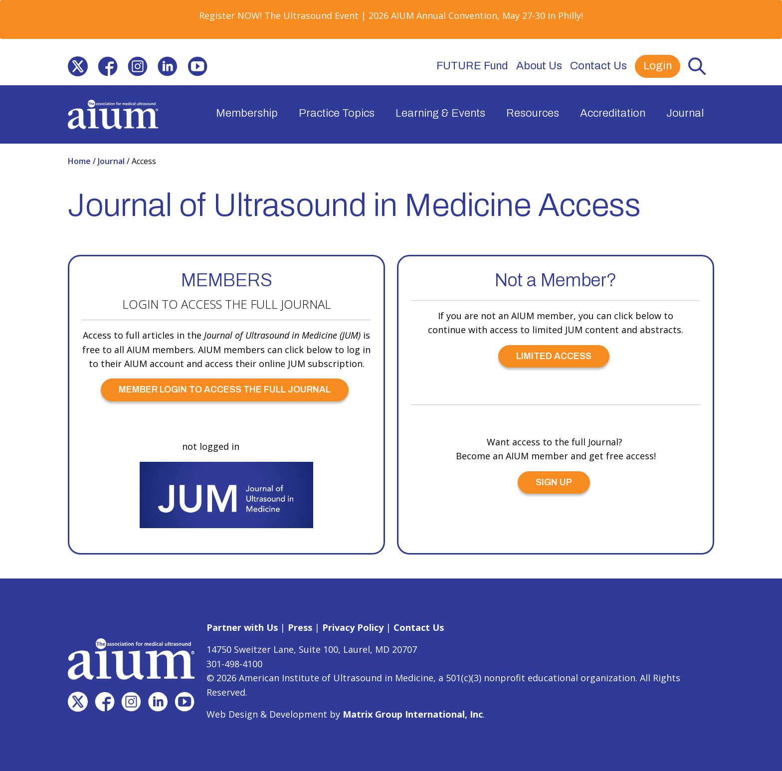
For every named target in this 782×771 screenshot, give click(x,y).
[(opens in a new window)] (78, 66)
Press (300, 627)
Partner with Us (242, 627)
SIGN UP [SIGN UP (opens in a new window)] (554, 482)
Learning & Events (440, 113)
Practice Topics (337, 113)
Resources (532, 113)
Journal (685, 113)
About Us (539, 66)
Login (657, 66)
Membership (247, 113)
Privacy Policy (353, 627)
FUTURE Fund (472, 66)
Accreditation (612, 113)
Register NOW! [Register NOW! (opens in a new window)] (230, 15)
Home (80, 161)
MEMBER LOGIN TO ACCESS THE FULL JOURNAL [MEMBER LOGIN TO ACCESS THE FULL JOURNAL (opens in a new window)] (225, 389)
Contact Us (598, 66)
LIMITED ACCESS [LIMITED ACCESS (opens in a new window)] (553, 356)
